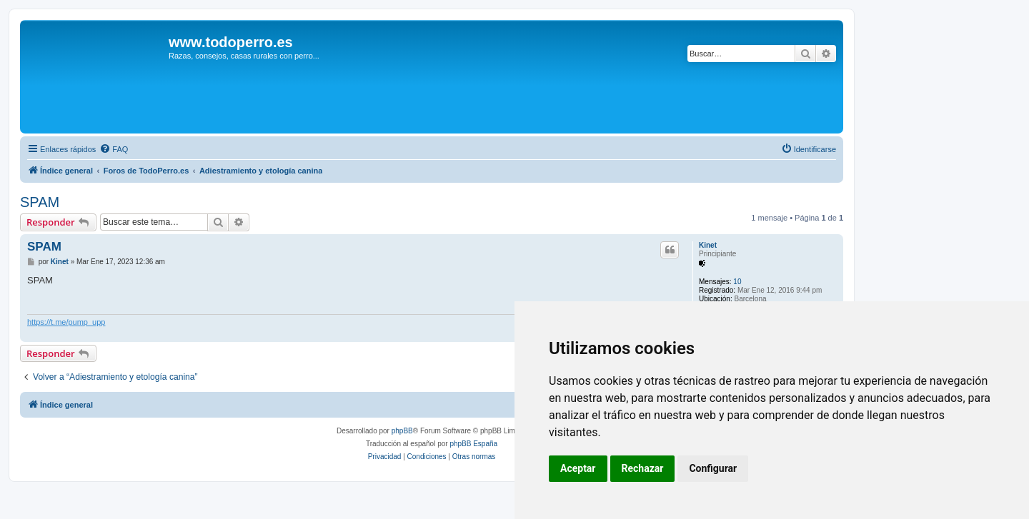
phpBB (402, 431)
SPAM (39, 202)
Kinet (708, 245)
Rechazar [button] (643, 468)
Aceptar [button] (578, 468)
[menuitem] (113, 149)
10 (737, 282)
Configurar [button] (713, 468)
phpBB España (473, 444)
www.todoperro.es (231, 42)
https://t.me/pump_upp (66, 322)
